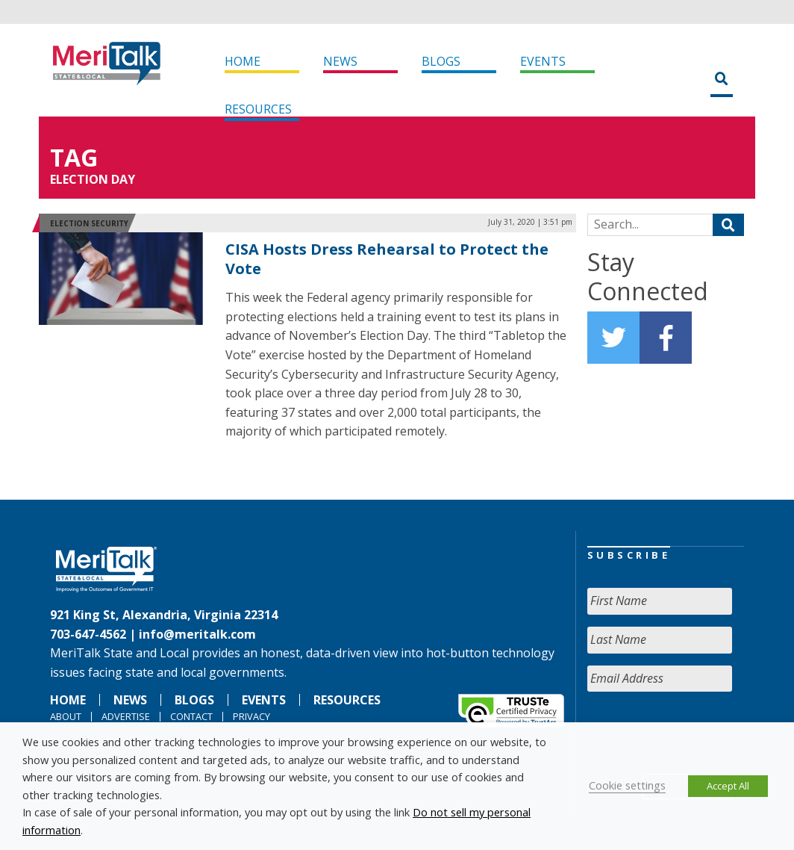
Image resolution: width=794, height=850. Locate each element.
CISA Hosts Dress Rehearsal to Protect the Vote (386, 259)
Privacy (251, 716)
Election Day (92, 179)
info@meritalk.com (197, 634)
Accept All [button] (728, 785)
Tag (74, 157)
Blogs (441, 61)
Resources (258, 109)
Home (242, 61)
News (340, 61)
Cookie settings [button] (627, 785)
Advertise (125, 716)
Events (543, 61)
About (65, 716)
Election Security (89, 223)
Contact (191, 716)
